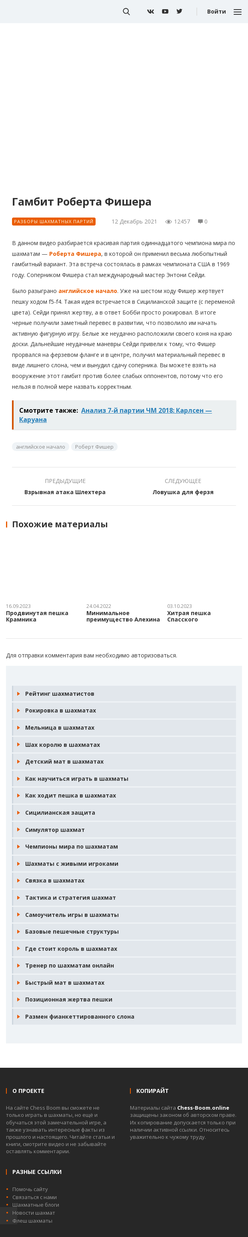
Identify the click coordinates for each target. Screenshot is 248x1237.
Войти (216, 11)
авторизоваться (153, 655)
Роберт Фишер (94, 446)
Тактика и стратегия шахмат (70, 897)
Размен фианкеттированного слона (79, 1016)
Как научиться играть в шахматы (76, 778)
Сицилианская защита (60, 812)
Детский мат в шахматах (64, 761)
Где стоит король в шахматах (71, 948)
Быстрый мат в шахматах (64, 982)
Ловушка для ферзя (183, 492)
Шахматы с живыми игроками (71, 863)
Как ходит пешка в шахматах (70, 795)
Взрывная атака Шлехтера (65, 492)
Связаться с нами (34, 1197)
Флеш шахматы (32, 1220)
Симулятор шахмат (55, 829)
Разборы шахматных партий (54, 221)
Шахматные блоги (35, 1204)
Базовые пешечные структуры (72, 931)
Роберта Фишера (75, 253)
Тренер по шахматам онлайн (69, 965)
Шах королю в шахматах (62, 744)
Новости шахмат (33, 1212)
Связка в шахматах (54, 880)
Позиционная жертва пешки (68, 999)
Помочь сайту (30, 1189)
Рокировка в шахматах (60, 710)
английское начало (87, 291)
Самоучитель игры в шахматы (72, 914)
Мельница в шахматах (59, 727)
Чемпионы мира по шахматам (71, 846)
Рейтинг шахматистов (59, 693)
